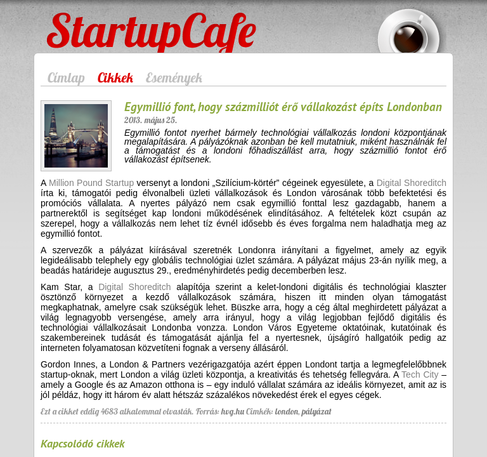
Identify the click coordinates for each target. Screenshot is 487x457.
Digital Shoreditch (411, 183)
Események (174, 77)
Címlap (66, 77)
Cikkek (115, 77)
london (286, 411)
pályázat (317, 411)
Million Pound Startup (91, 183)
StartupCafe (70, 20)
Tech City (419, 374)
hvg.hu (232, 411)
